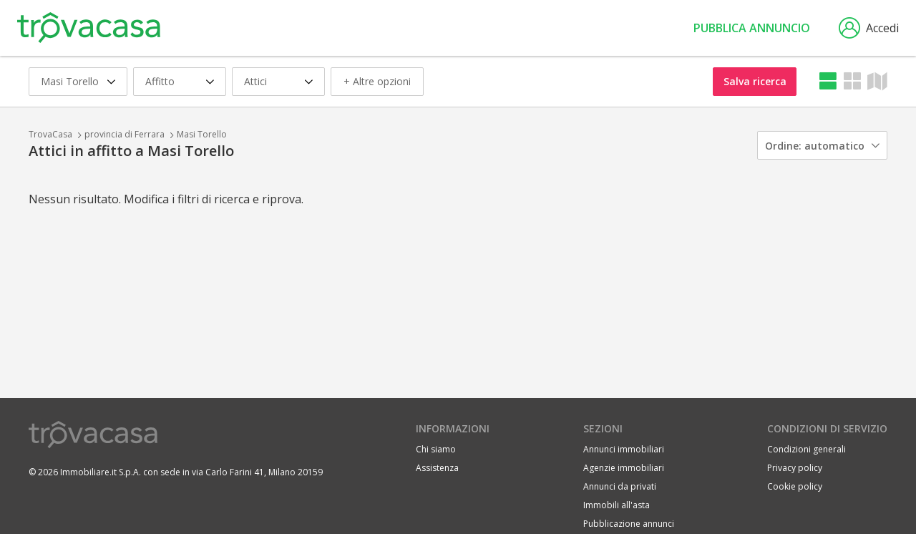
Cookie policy (794, 486)
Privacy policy (794, 468)
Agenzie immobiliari (623, 468)
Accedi (869, 28)
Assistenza (437, 468)
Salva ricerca (754, 81)
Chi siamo (436, 449)
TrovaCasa (50, 134)
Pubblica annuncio (751, 28)
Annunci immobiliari (623, 449)
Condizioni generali (806, 449)
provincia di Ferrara (124, 134)
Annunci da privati (619, 486)
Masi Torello (202, 134)
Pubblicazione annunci (628, 524)
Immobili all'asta (616, 505)
